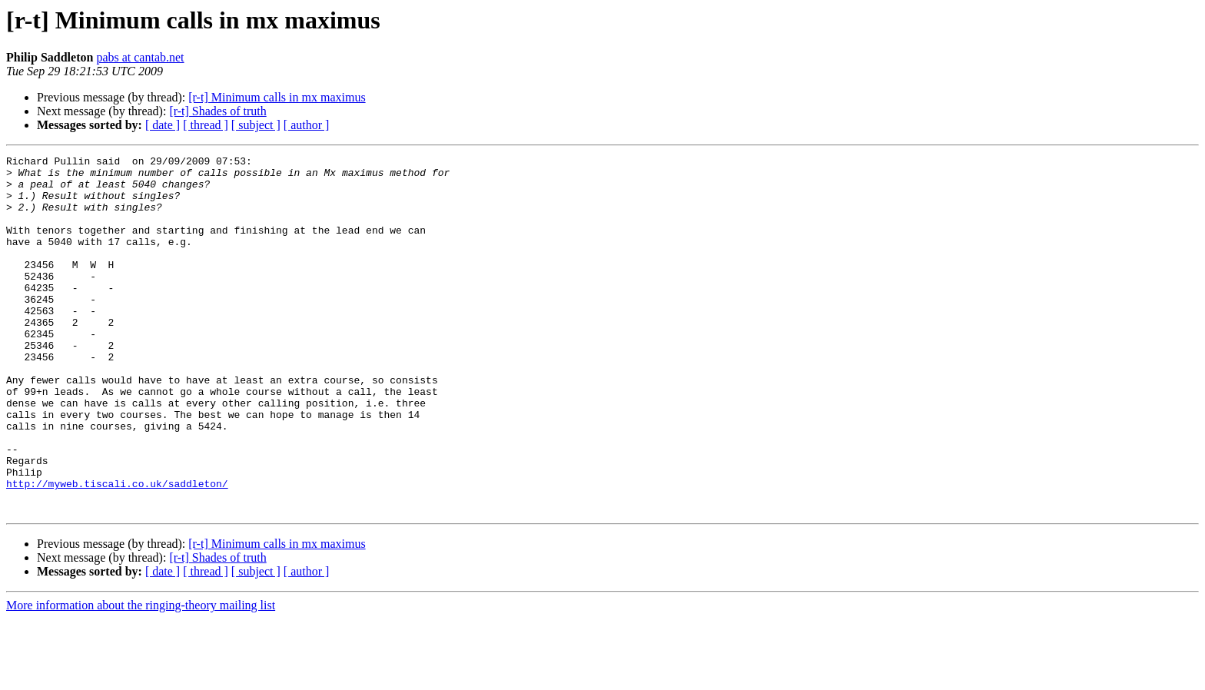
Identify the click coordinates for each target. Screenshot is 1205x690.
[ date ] (162, 124)
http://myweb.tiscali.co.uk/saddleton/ (117, 550)
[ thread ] (205, 124)
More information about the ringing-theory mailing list (140, 676)
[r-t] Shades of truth (217, 111)
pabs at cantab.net (140, 57)
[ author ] (307, 124)
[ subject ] (256, 124)
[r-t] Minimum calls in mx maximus (276, 97)
